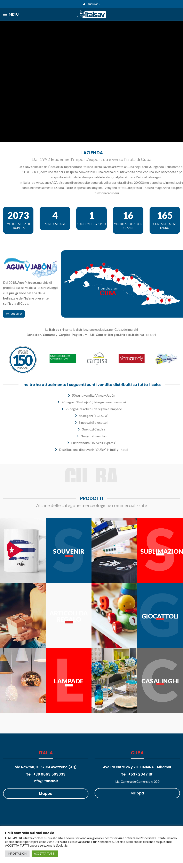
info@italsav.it (45, 781)
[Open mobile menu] (11, 14)
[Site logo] (91, 14)
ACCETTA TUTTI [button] (44, 853)
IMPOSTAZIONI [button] (17, 853)
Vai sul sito (14, 313)
